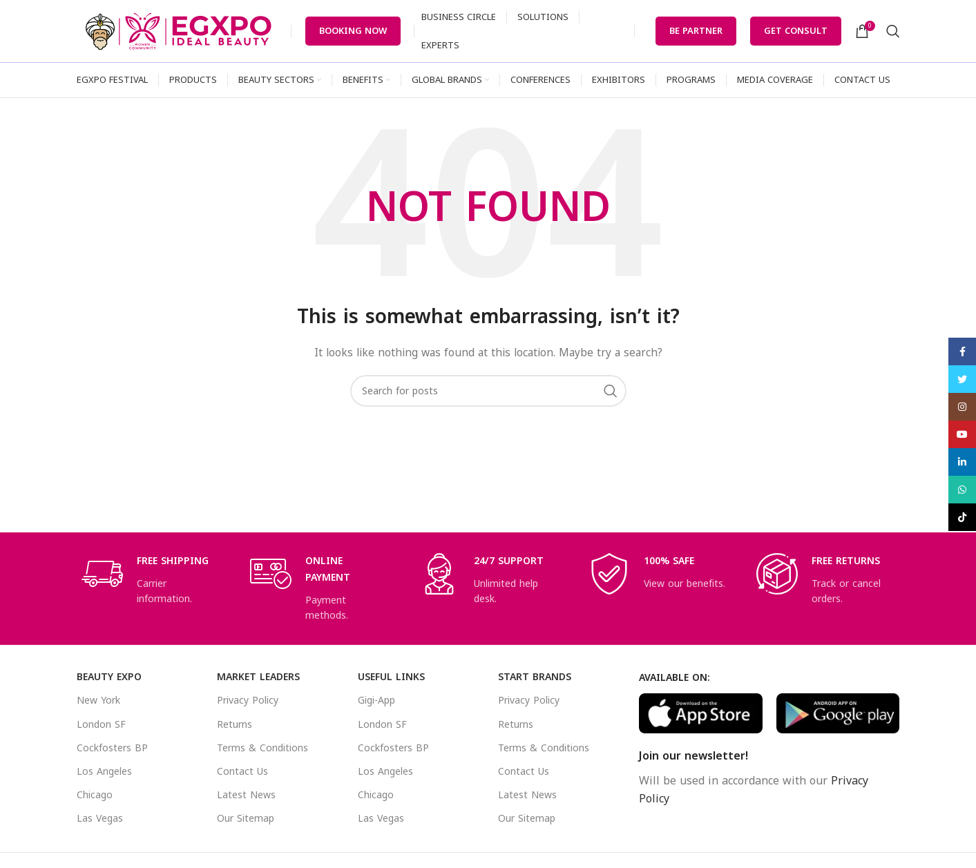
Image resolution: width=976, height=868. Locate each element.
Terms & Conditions (262, 748)
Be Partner (696, 30)
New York (98, 700)
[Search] (893, 31)
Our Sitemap (245, 818)
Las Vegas (100, 818)
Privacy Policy (247, 700)
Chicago (95, 795)
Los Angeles (104, 771)
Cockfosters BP (112, 748)
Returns (234, 724)
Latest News (246, 795)
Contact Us (242, 771)
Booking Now (353, 30)
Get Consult (795, 30)
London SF (101, 724)
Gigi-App (376, 700)
